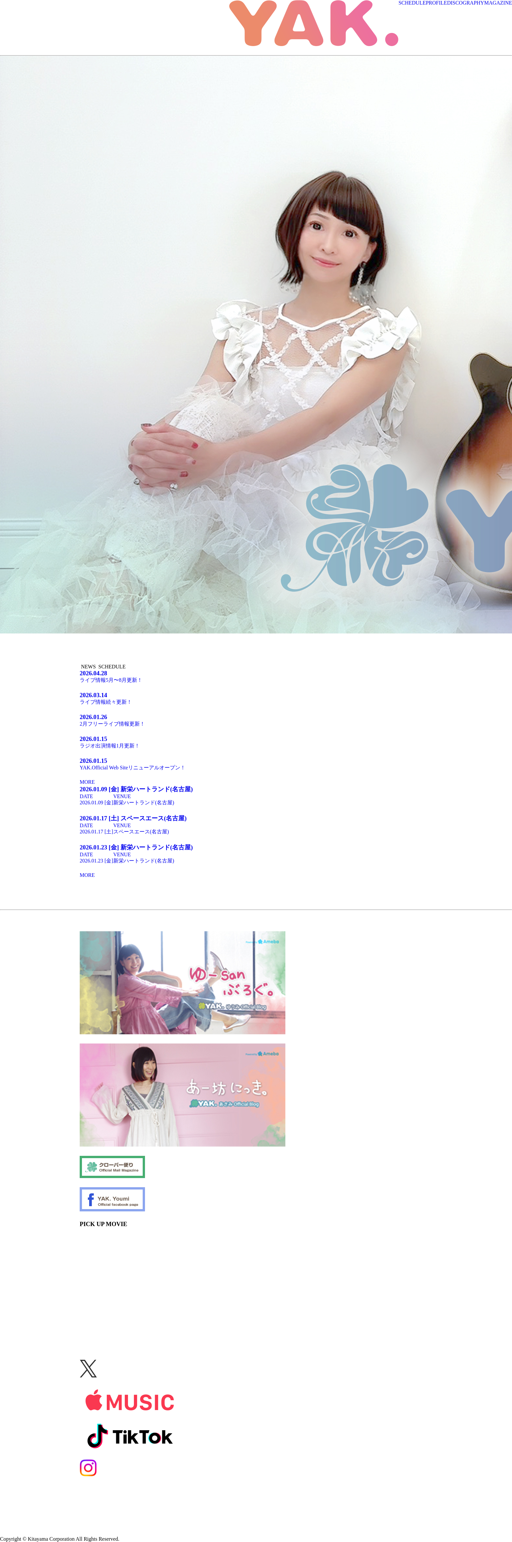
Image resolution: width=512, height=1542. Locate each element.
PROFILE (436, 3)
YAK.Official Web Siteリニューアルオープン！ (256, 763)
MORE (87, 782)
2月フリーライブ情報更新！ (256, 720)
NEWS (88, 666)
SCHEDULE (412, 3)
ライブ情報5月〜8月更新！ (256, 676)
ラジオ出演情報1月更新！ (256, 741)
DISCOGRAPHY (465, 3)
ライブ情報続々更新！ (256, 698)
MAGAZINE (498, 3)
